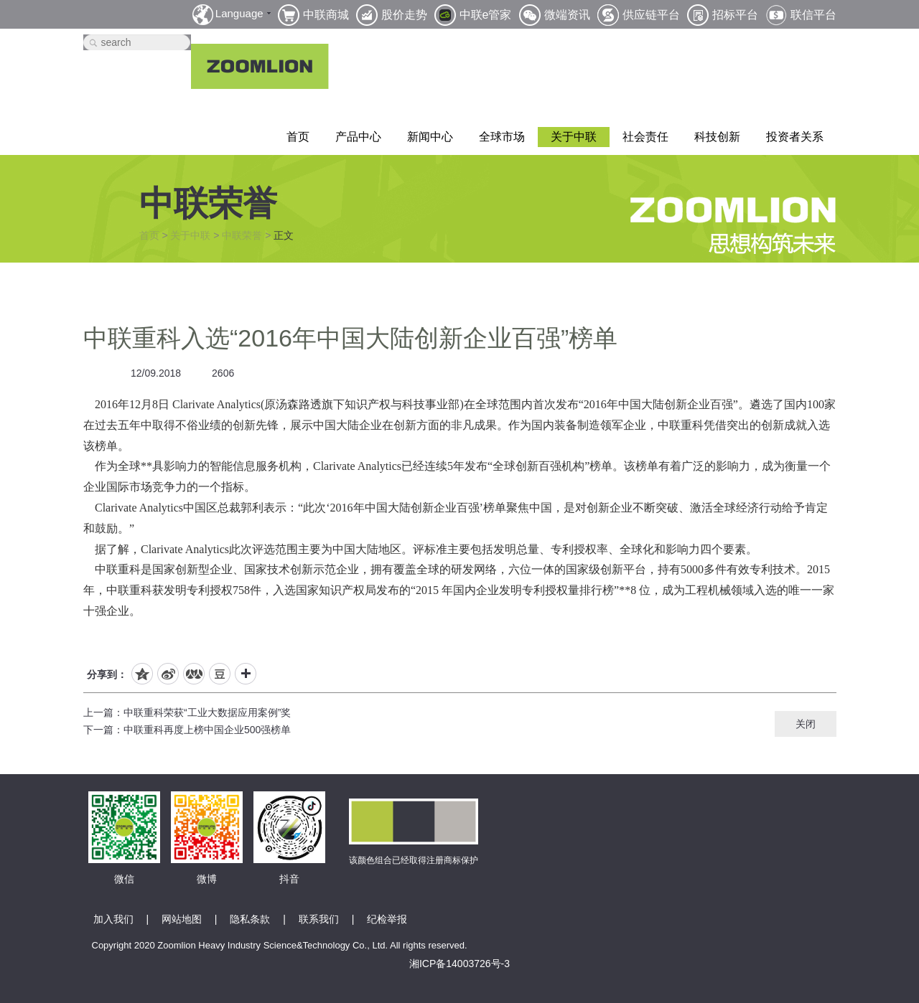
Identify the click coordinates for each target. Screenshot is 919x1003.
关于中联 (574, 137)
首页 (297, 137)
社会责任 (645, 137)
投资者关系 (795, 137)
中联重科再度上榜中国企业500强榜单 (207, 729)
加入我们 (113, 919)
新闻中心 (430, 137)
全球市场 (502, 137)
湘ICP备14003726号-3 (459, 963)
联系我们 (319, 919)
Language (239, 13)
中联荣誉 (242, 235)
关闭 (806, 724)
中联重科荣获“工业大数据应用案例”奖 (207, 712)
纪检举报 (387, 919)
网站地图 (182, 919)
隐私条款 (250, 919)
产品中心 (358, 137)
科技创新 (717, 137)
